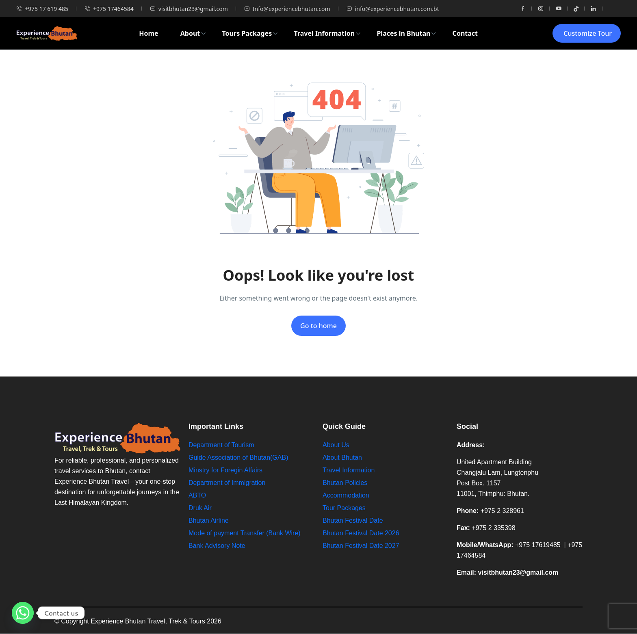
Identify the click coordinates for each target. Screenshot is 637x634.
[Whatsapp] (23, 613)
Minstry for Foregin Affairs (225, 470)
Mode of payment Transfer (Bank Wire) (245, 533)
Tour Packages (344, 507)
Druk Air (200, 507)
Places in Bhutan (406, 33)
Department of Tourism (221, 444)
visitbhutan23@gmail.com (189, 9)
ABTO (197, 495)
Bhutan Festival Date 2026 (361, 533)
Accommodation (346, 495)
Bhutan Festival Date (353, 520)
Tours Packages (250, 33)
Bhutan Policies (345, 482)
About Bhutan (342, 457)
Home (148, 33)
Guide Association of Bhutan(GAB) (238, 457)
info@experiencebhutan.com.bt (393, 9)
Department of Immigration (226, 482)
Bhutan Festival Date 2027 (361, 545)
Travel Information (327, 33)
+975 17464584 (109, 9)
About (193, 33)
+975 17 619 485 (42, 9)
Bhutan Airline (208, 520)
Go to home (318, 325)
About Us (336, 444)
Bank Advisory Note (216, 545)
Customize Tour (587, 33)
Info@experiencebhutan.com (287, 9)
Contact (465, 33)
